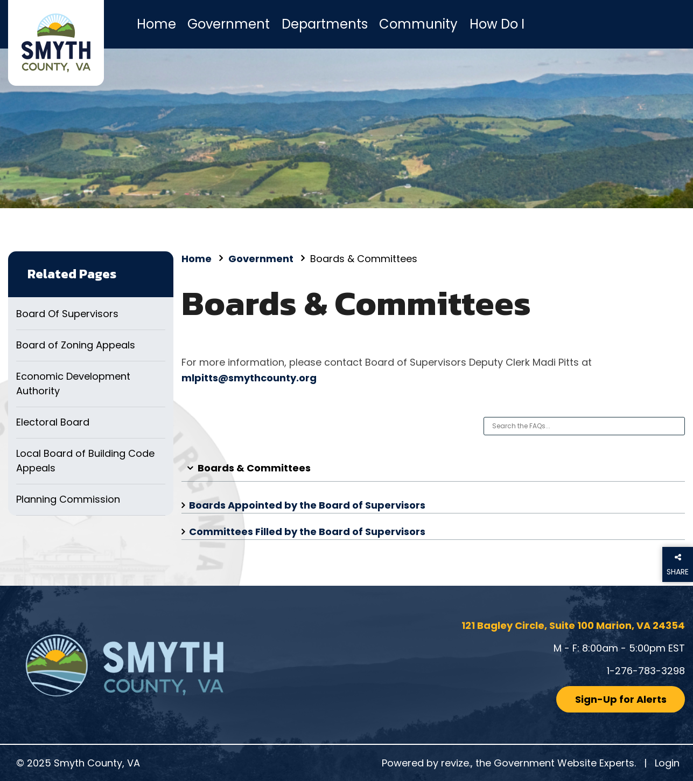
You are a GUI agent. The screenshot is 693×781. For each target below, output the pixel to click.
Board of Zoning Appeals (75, 345)
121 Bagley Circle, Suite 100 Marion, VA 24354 (573, 625)
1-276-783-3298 (646, 670)
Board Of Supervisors (67, 313)
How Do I (497, 24)
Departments (325, 24)
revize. (456, 763)
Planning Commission (68, 499)
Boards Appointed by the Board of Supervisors (307, 505)
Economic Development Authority (73, 383)
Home (156, 24)
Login (667, 763)
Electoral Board (52, 422)
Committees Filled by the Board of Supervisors (307, 531)
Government (228, 24)
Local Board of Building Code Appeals (85, 461)
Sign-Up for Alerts (621, 699)
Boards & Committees (254, 468)
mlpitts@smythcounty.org (249, 378)
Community (418, 24)
